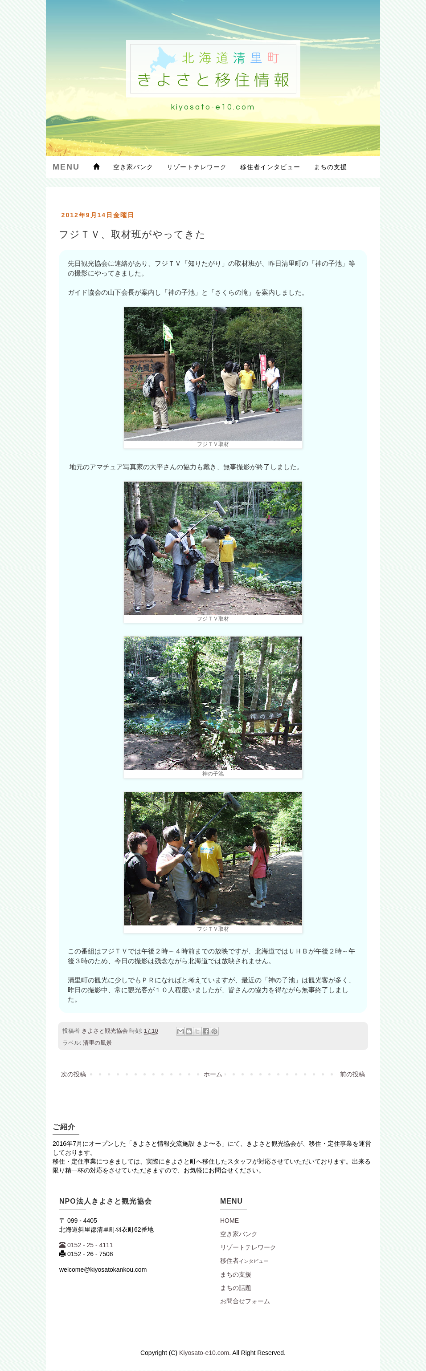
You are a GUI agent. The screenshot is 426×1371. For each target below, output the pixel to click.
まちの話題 (235, 1287)
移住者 (244, 1260)
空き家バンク (133, 166)
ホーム (213, 1074)
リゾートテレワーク (197, 166)
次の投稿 (73, 1074)
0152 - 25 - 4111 (86, 1245)
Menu (66, 166)
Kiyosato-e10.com (204, 1352)
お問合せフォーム (245, 1301)
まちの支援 (330, 166)
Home (229, 1220)
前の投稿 (352, 1074)
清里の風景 (97, 1043)
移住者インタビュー (270, 166)
